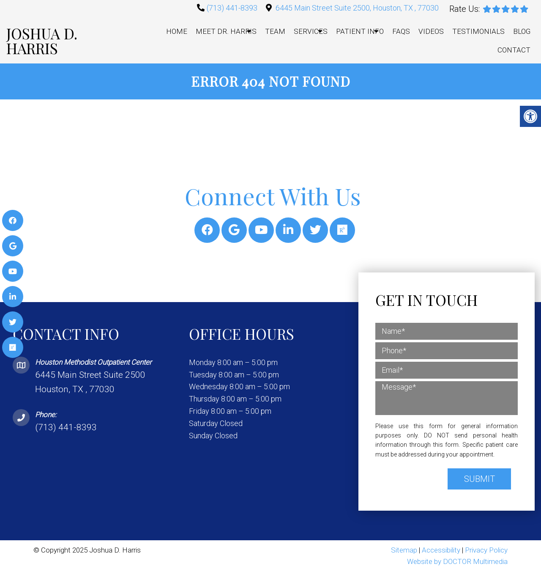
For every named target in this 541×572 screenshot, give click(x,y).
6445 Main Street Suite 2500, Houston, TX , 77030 (357, 7)
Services (311, 31)
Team (275, 31)
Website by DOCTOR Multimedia (457, 561)
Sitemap (404, 550)
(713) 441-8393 (232, 7)
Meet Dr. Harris (226, 31)
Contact (513, 50)
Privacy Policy (486, 550)
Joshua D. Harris (41, 40)
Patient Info (360, 31)
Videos (431, 31)
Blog (521, 31)
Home (176, 31)
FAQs (401, 31)
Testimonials (478, 31)
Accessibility (441, 550)
